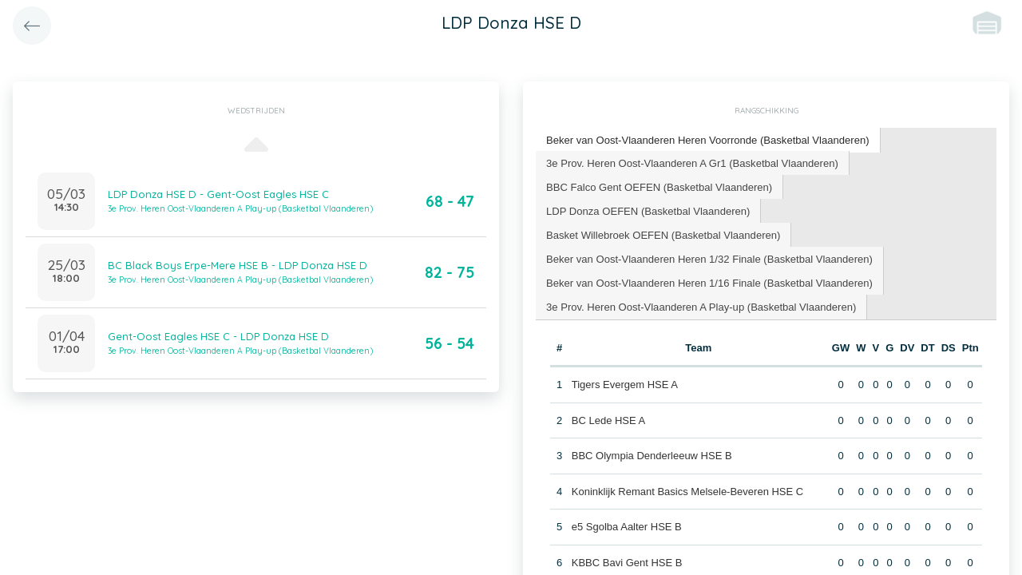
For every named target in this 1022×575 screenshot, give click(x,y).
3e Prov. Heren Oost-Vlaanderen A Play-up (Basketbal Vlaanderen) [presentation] (700, 305)
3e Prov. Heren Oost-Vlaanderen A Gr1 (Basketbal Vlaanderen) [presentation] (691, 162)
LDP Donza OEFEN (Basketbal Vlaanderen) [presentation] (647, 210)
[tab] (707, 140)
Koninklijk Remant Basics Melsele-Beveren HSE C (687, 490)
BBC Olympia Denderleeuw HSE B (652, 455)
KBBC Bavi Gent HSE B (627, 561)
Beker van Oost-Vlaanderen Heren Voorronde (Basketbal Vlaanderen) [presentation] (707, 139)
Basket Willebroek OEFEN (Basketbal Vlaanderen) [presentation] (662, 234)
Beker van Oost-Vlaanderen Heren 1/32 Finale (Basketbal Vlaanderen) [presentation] (708, 258)
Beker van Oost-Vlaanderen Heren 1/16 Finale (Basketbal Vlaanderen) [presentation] (708, 282)
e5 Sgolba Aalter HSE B (627, 526)
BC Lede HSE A (609, 419)
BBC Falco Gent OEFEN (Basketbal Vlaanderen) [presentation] (658, 186)
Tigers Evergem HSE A (625, 384)
